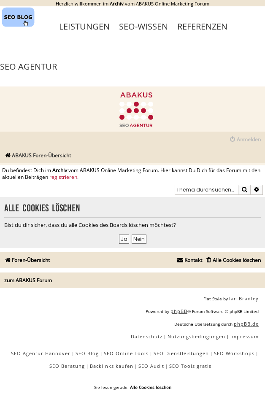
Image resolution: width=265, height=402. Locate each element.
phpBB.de (246, 324)
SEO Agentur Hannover (40, 353)
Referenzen (202, 26)
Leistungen (84, 26)
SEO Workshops (234, 353)
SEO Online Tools (126, 353)
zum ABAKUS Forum (28, 280)
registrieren (63, 177)
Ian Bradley (244, 298)
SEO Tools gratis (190, 366)
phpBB (178, 311)
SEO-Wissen (143, 26)
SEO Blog (87, 353)
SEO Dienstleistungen (181, 353)
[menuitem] (245, 140)
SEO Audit (151, 366)
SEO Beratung (67, 366)
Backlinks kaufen (111, 366)
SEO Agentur (28, 66)
